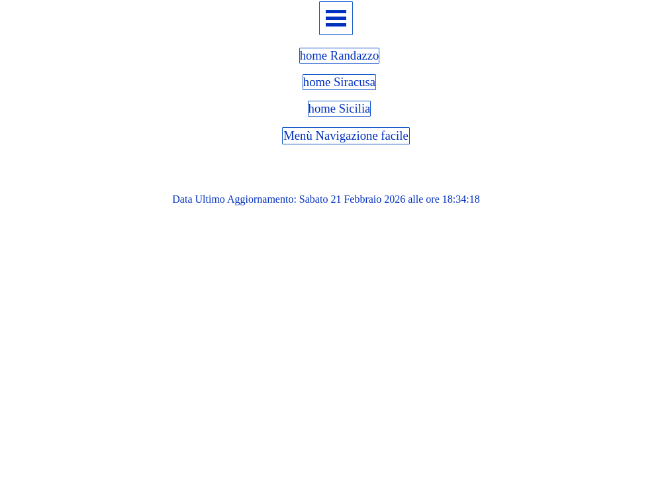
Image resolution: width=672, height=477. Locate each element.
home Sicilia (340, 108)
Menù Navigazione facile (345, 135)
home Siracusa (339, 82)
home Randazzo (339, 55)
